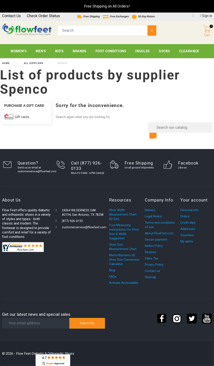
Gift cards (22, 117)
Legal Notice (153, 216)
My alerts (186, 241)
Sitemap (150, 277)
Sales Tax (151, 258)
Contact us (11, 16)
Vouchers (187, 235)
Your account (194, 200)
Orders (185, 216)
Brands (80, 51)
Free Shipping (88, 16)
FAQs (112, 276)
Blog (112, 270)
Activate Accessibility (123, 283)
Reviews (150, 252)
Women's (19, 51)
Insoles (142, 51)
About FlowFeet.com (159, 233)
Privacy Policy (154, 265)
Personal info (189, 210)
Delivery (150, 210)
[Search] (180, 127)
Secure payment (156, 239)
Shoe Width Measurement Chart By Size (122, 214)
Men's (41, 51)
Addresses (187, 229)
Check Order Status (43, 16)
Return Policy (154, 246)
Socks (164, 51)
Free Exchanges (116, 16)
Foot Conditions (111, 51)
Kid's (59, 51)
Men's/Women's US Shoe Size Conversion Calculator (124, 259)
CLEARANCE (189, 51)
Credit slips (188, 222)
